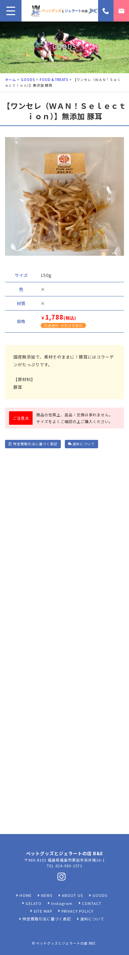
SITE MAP (43, 911)
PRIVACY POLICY (77, 911)
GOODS (28, 79)
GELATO (34, 903)
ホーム (10, 79)
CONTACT (91, 903)
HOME (25, 895)
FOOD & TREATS (54, 79)
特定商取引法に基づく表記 (32, 443)
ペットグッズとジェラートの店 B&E (66, 943)
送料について (81, 443)
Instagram (62, 903)
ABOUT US (72, 895)
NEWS (46, 895)
